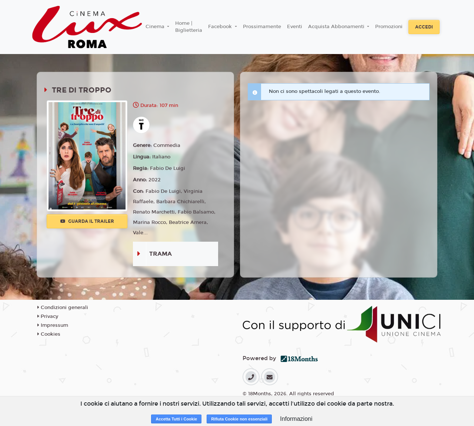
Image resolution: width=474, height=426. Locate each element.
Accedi (424, 27)
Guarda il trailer (87, 221)
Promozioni (389, 27)
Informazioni (296, 419)
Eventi (294, 27)
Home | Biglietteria (188, 27)
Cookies (48, 334)
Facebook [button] (220, 27)
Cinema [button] (156, 27)
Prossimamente (262, 27)
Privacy (47, 316)
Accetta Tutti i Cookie (176, 419)
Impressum (52, 325)
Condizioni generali (62, 308)
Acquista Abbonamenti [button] (337, 27)
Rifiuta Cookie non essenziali (239, 419)
